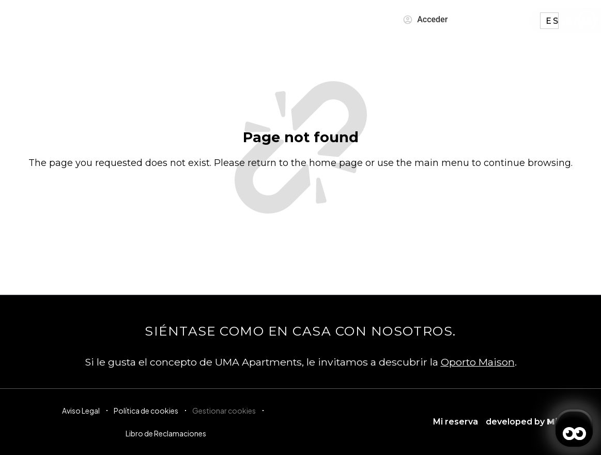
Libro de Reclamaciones (166, 433)
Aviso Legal (81, 410)
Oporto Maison (478, 362)
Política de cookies (146, 410)
